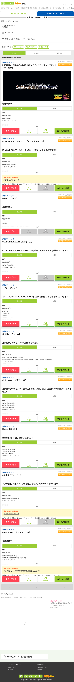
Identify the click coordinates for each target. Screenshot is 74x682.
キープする (12, 131)
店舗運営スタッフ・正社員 (55, 13)
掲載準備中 (7, 104)
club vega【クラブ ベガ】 (15, 380)
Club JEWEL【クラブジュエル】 (16, 532)
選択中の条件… (6, 21)
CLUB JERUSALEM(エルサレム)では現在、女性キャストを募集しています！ (35, 251)
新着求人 (59, 53)
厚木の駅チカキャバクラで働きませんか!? (20, 343)
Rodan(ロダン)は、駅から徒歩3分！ (17, 438)
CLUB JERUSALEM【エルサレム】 (18, 242)
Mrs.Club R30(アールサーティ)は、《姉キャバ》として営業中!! (29, 150)
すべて (14, 53)
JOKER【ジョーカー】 (12, 475)
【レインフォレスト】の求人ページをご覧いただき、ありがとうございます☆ (35, 297)
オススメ (37, 53)
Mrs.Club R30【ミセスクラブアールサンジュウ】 (23, 141)
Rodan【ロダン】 (10, 429)
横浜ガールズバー (31, 47)
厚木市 (4, 62)
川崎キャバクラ (43, 47)
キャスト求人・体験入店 (18, 13)
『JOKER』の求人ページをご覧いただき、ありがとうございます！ (31, 484)
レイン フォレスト (11, 288)
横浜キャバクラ (18, 47)
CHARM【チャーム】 (11, 334)
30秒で (63, 131)
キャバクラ (10, 62)
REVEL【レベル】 (10, 199)
